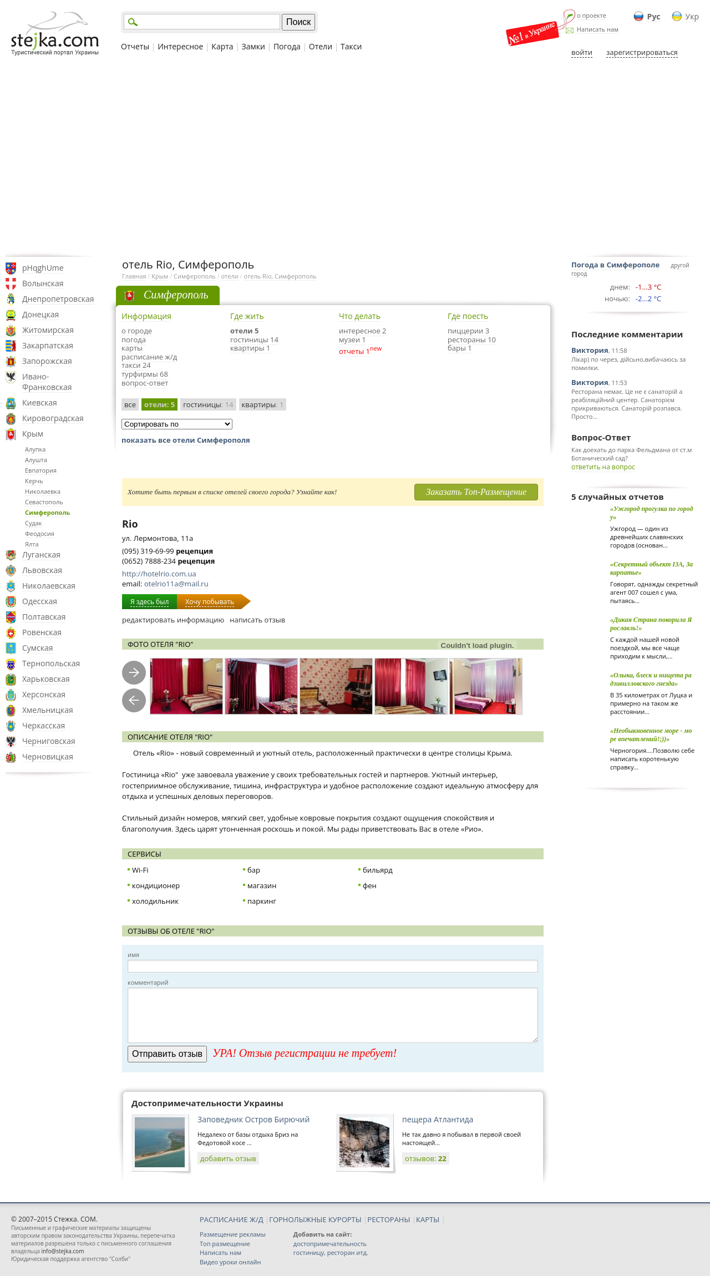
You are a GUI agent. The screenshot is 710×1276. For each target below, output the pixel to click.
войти (581, 52)
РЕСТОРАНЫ (388, 1219)
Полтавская (44, 616)
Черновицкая (47, 756)
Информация (146, 316)
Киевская (39, 402)
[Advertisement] (355, 157)
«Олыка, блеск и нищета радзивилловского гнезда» (651, 679)
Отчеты (135, 46)
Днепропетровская (58, 298)
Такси (351, 46)
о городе (136, 331)
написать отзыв (257, 620)
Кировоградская (53, 418)
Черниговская (48, 741)
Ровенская (42, 632)
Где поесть (468, 316)
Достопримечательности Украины (207, 1102)
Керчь (34, 481)
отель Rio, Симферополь (280, 276)
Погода (287, 46)
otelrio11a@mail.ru (176, 584)
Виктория (589, 350)
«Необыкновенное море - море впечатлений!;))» (651, 735)
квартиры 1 (250, 348)
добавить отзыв (228, 1158)
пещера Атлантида (437, 1119)
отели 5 (244, 331)
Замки (253, 46)
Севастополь (44, 502)
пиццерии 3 (468, 331)
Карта (222, 46)
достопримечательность (330, 1243)
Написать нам (597, 29)
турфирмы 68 (144, 374)
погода (133, 340)
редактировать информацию (173, 620)
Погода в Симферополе (615, 265)
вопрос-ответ (144, 383)
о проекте (591, 15)
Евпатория (41, 470)
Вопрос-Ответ (601, 437)
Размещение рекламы (233, 1234)
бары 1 (460, 348)
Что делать (360, 316)
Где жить (247, 316)
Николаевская (48, 585)
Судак (33, 523)
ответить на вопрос (603, 467)
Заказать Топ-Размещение (476, 492)
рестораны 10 (472, 340)
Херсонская (43, 694)
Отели (320, 46)
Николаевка (42, 491)
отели (229, 276)
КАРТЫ (427, 1219)
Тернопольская (51, 663)
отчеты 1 (354, 351)
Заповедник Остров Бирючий (253, 1119)
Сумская (37, 647)
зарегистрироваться (642, 52)
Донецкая (40, 314)
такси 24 (136, 365)
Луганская (41, 554)
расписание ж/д (149, 357)
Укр (692, 16)
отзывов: (426, 1158)
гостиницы (208, 404)
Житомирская (48, 330)
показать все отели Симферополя (185, 440)
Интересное (180, 46)
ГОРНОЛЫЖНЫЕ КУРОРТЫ (315, 1219)
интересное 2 (363, 331)
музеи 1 (352, 340)
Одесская (39, 601)
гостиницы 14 (254, 340)
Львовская (42, 570)
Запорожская (47, 361)
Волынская (43, 283)
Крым (32, 433)
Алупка (35, 449)
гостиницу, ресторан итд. (330, 1252)
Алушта (36, 459)
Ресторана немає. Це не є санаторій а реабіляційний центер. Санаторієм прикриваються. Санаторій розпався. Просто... (626, 404)
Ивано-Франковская (47, 381)
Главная (134, 276)
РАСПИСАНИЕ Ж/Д (231, 1219)
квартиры (263, 404)
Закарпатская (47, 345)
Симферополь (47, 512)
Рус (654, 16)
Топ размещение (225, 1243)
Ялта (32, 544)
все (130, 404)
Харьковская (46, 679)
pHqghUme (43, 267)
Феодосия (39, 533)
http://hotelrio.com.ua (159, 574)
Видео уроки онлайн (230, 1262)
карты (132, 348)
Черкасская (43, 725)
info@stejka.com (62, 1251)
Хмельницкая (47, 710)
